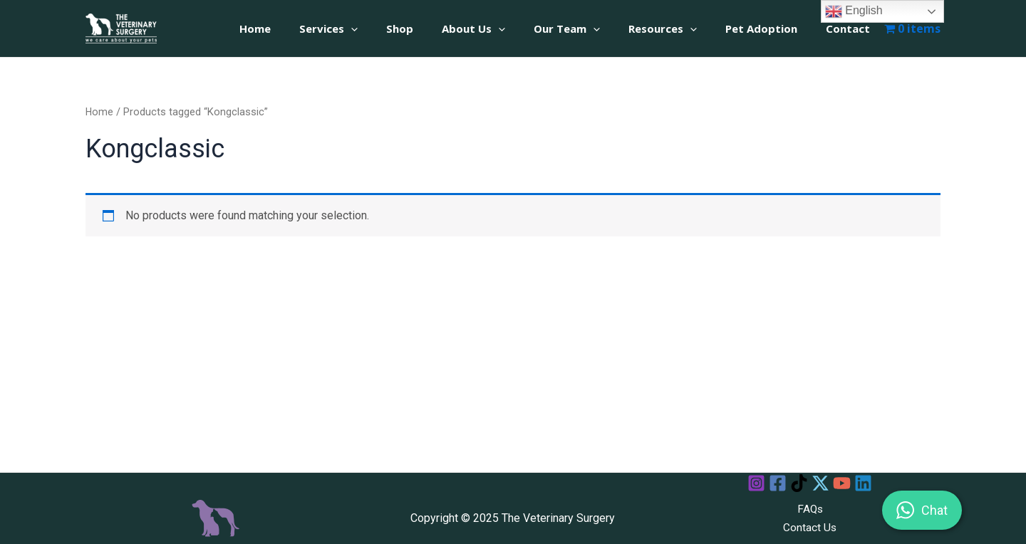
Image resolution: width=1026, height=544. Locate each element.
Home (308, 28)
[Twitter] (823, 483)
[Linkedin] (876, 483)
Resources (680, 28)
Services (375, 28)
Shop (438, 28)
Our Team (592, 28)
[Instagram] (744, 483)
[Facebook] (770, 483)
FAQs (810, 509)
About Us (505, 28)
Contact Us (810, 527)
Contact (851, 28)
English (854, 11)
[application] (397, 28)
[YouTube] (850, 483)
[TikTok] (797, 483)
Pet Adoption (772, 28)
